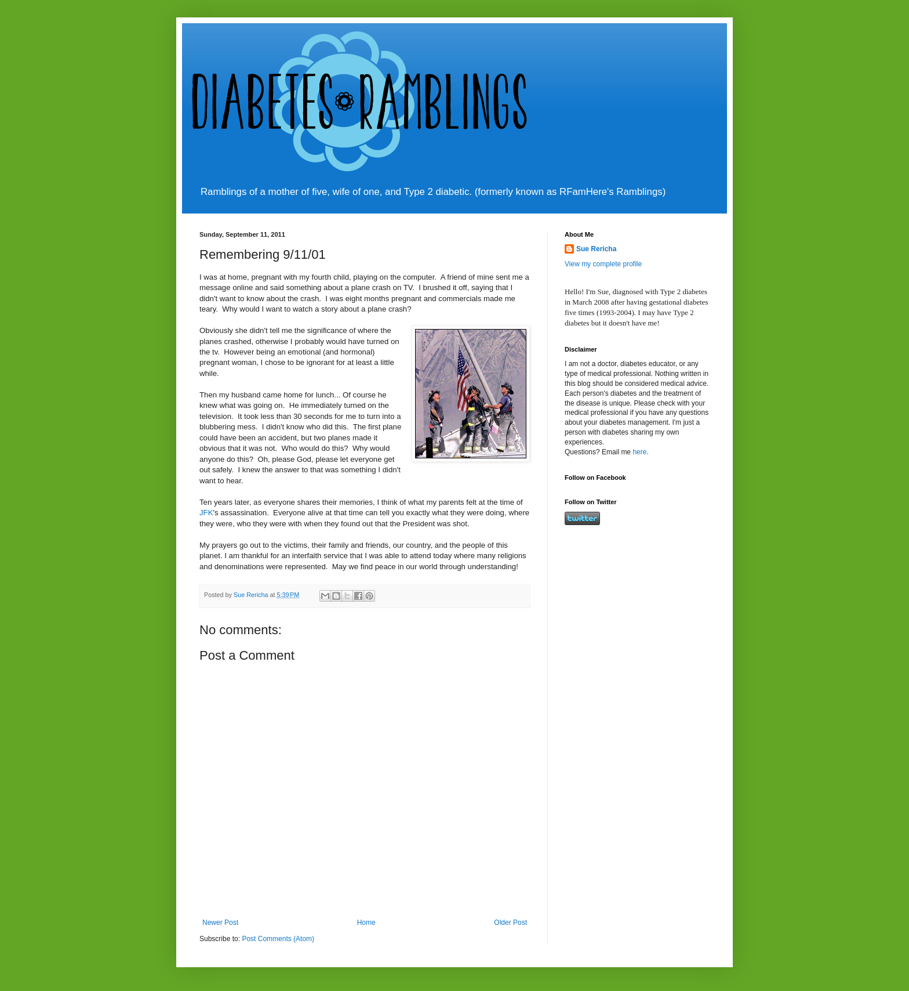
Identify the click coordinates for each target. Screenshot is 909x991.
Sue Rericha (596, 249)
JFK (206, 512)
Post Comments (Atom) (278, 939)
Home (366, 922)
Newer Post (220, 922)
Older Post (510, 922)
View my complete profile (603, 264)
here (639, 452)
